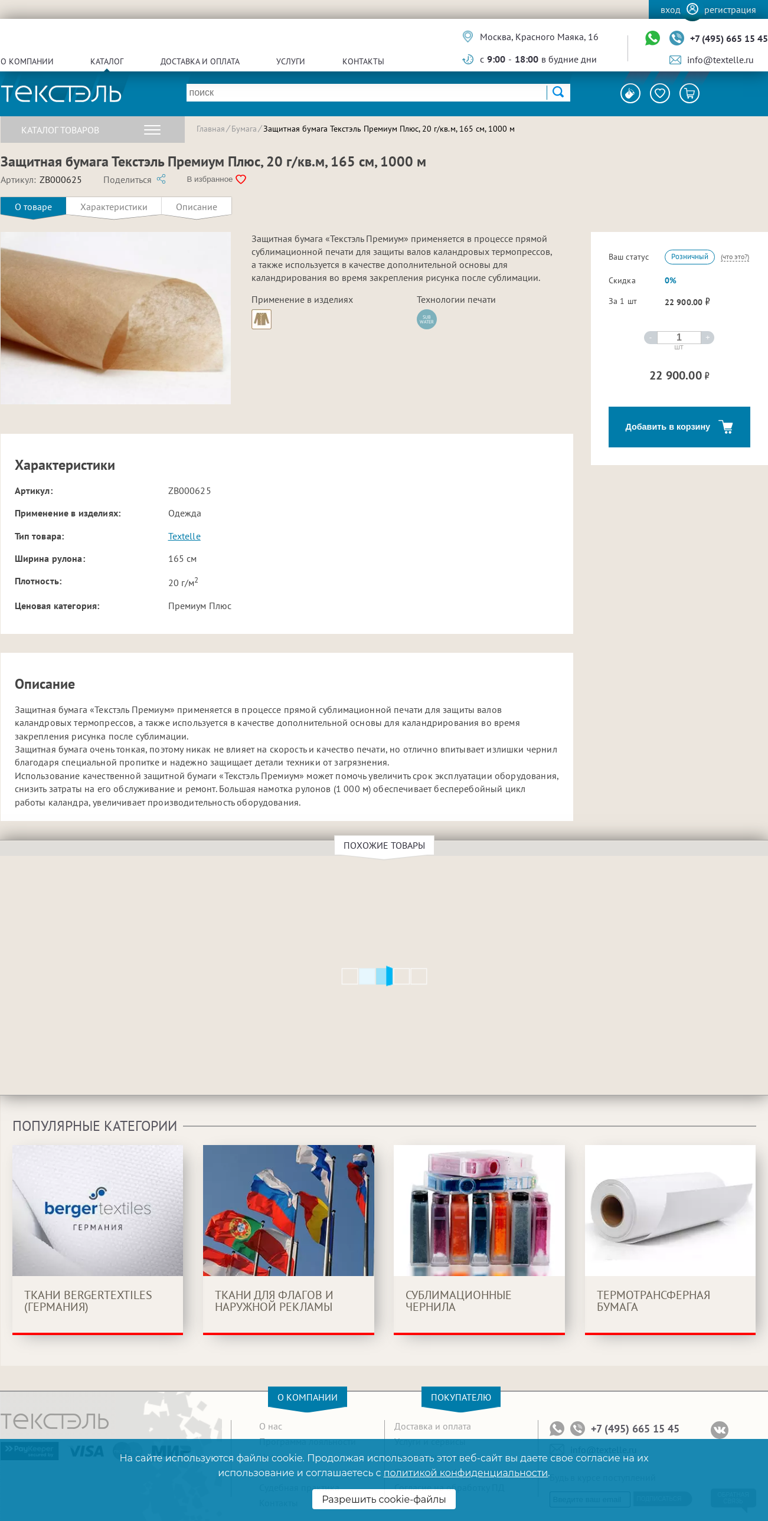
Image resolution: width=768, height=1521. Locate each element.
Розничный (689, 256)
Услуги (290, 61)
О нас (270, 1426)
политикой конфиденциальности (466, 1473)
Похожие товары (386, 845)
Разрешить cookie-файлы (384, 1499)
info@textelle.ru (720, 60)
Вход (671, 9)
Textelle (184, 536)
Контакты (363, 61)
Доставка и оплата (200, 61)
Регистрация (730, 9)
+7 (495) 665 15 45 (729, 38)
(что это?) (735, 256)
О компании (27, 61)
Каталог (106, 61)
